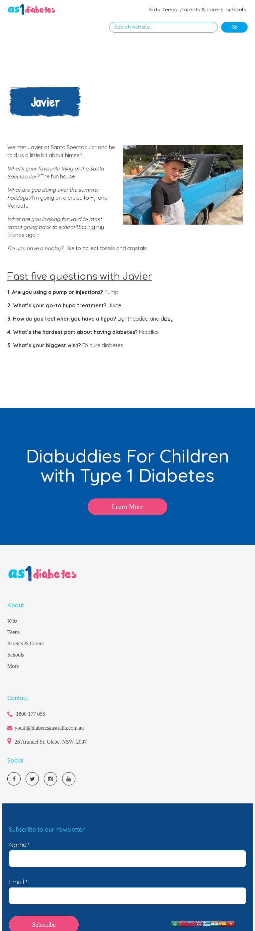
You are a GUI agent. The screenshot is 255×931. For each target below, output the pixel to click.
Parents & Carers (25, 643)
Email (18, 882)
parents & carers (201, 10)
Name (19, 845)
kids (154, 10)
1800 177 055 (30, 714)
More (13, 666)
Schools (15, 655)
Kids (12, 621)
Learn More (127, 506)
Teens (13, 632)
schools (236, 10)
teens (170, 10)
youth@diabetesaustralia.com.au (49, 728)
